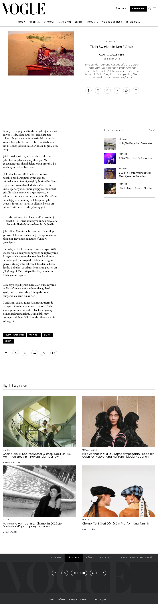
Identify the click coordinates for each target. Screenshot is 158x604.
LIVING (79, 22)
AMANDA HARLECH (116, 55)
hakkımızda (107, 558)
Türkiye (74, 558)
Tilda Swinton (14, 335)
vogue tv (104, 599)
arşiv (8, 341)
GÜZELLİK (34, 22)
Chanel (34, 335)
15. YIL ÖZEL (133, 22)
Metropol (112, 42)
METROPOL (65, 22)
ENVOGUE (49, 22)
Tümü (152, 130)
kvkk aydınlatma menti (136, 558)
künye (90, 558)
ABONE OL (138, 9)
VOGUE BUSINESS (112, 22)
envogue (73, 599)
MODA (22, 22)
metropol (84, 599)
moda (52, 599)
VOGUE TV (92, 22)
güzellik (62, 599)
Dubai (47, 335)
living (94, 599)
